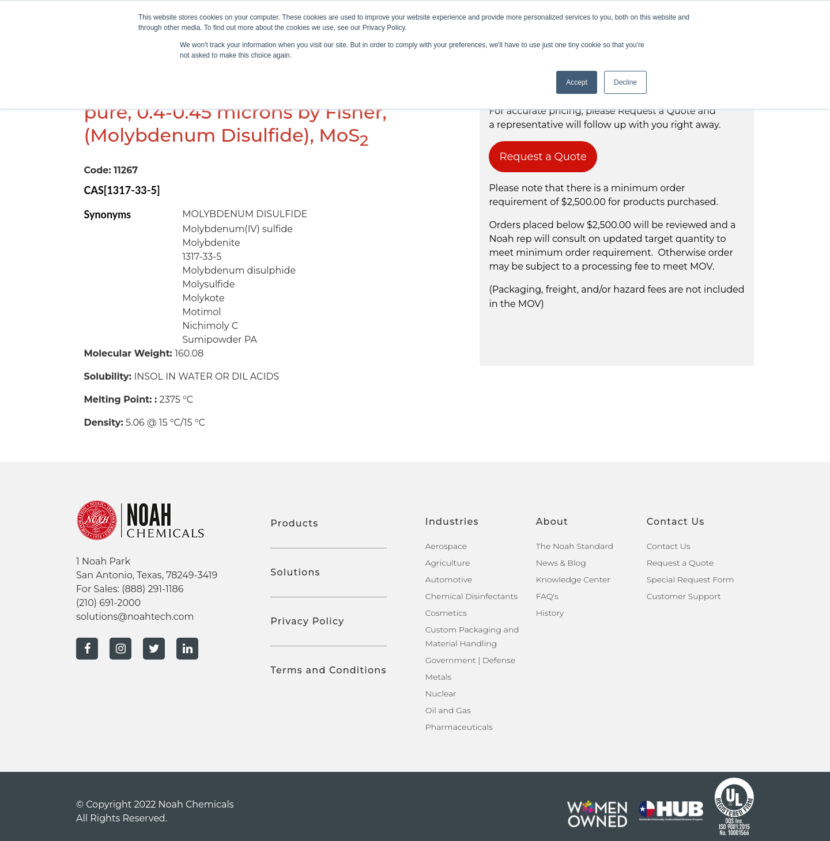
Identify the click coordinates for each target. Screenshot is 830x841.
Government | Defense (470, 660)
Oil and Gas (448, 710)
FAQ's (547, 596)
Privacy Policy (307, 621)
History (550, 613)
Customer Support (684, 596)
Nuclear (440, 693)
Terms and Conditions (328, 670)
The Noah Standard (574, 546)
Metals (438, 677)
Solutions (295, 572)
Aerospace (446, 546)
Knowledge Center (573, 579)
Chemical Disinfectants (471, 596)
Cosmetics (446, 613)
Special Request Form (690, 579)
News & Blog (561, 563)
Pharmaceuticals (459, 727)
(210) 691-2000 (108, 602)
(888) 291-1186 (152, 589)
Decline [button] (625, 82)
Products (294, 523)
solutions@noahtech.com (135, 616)
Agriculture (447, 563)
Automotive (448, 579)
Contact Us (669, 546)
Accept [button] (576, 82)
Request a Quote (543, 156)
